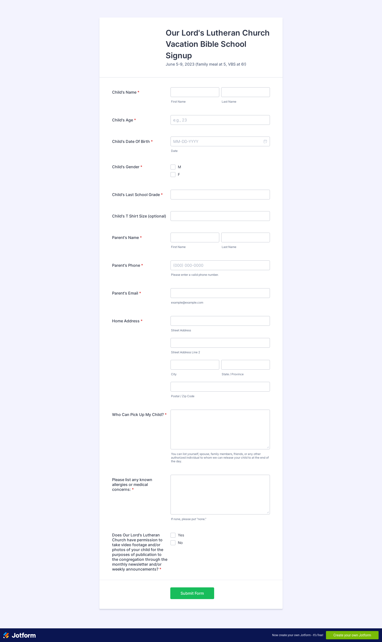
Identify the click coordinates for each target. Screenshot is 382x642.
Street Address (181, 330)
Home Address (127, 320)
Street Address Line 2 (185, 352)
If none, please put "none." (188, 519)
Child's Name (125, 92)
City (174, 374)
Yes (181, 535)
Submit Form (192, 593)
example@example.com (187, 302)
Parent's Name (127, 237)
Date (174, 151)
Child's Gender (127, 166)
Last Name (229, 101)
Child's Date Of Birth (132, 141)
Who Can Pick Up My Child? (139, 414)
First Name (178, 101)
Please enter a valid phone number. (195, 275)
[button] (265, 141)
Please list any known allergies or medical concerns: (132, 484)
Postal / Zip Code (182, 396)
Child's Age (124, 120)
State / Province (233, 374)
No (180, 542)
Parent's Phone (127, 265)
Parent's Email (126, 293)
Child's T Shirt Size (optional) (139, 216)
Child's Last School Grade (137, 194)
